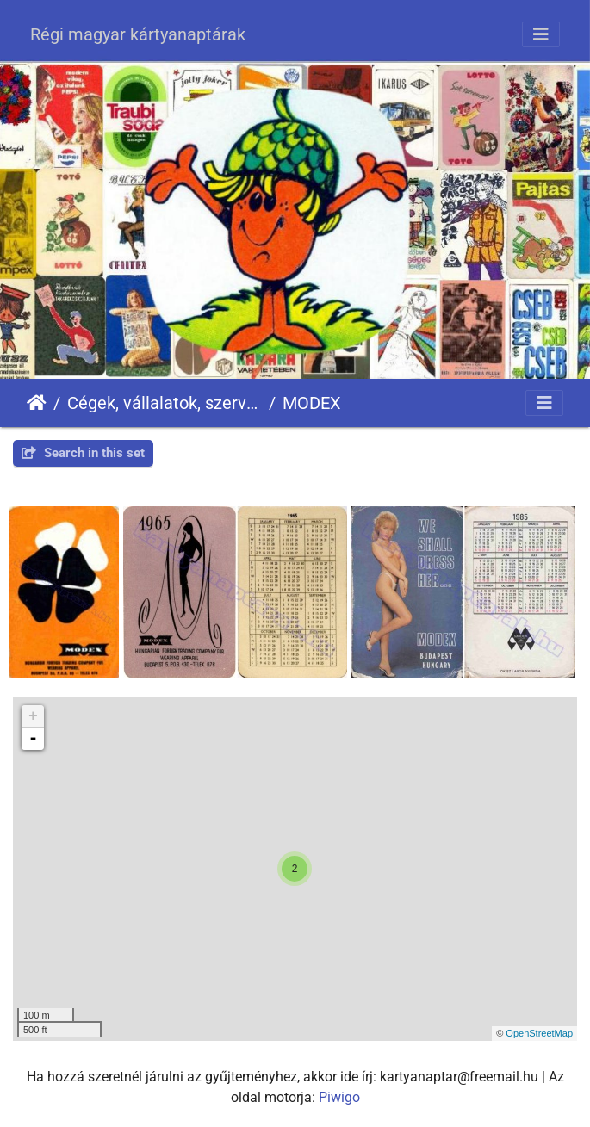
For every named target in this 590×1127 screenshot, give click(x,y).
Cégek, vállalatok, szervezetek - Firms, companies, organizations (164, 403)
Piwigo (339, 1097)
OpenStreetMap (539, 1033)
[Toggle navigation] (541, 34)
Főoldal (37, 403)
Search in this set (83, 453)
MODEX (312, 403)
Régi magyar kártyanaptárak (137, 34)
